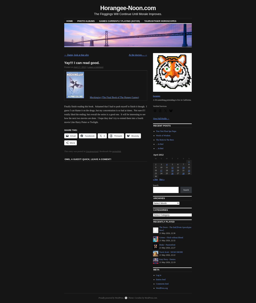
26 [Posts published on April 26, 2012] (172, 173)
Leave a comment (95, 67)
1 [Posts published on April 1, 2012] (188, 161)
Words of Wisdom (163, 135)
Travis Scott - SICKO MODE (171, 252)
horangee (156, 96)
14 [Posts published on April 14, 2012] (183, 167)
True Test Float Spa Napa (166, 131)
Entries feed (161, 279)
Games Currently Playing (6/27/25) (119, 21)
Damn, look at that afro (76, 55)
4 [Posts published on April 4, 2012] (166, 164)
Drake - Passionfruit (167, 245)
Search (155, 185)
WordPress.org (162, 288)
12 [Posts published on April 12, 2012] (172, 167)
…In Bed (159, 144)
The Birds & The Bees (165, 140)
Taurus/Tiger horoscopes (160, 21)
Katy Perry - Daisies (167, 259)
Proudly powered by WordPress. (111, 298)
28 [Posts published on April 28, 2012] (183, 173)
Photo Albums (86, 21)
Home (69, 21)
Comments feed (162, 284)
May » (161, 179)
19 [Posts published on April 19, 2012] (172, 170)
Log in (158, 275)
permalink (116, 151)
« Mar (155, 179)
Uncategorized (92, 151)
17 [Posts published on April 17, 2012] (161, 170)
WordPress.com (151, 298)
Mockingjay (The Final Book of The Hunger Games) (114, 97)
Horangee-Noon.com (128, 8)
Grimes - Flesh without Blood (171, 237)
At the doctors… (138, 55)
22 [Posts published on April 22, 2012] (189, 170)
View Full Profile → (161, 118)
